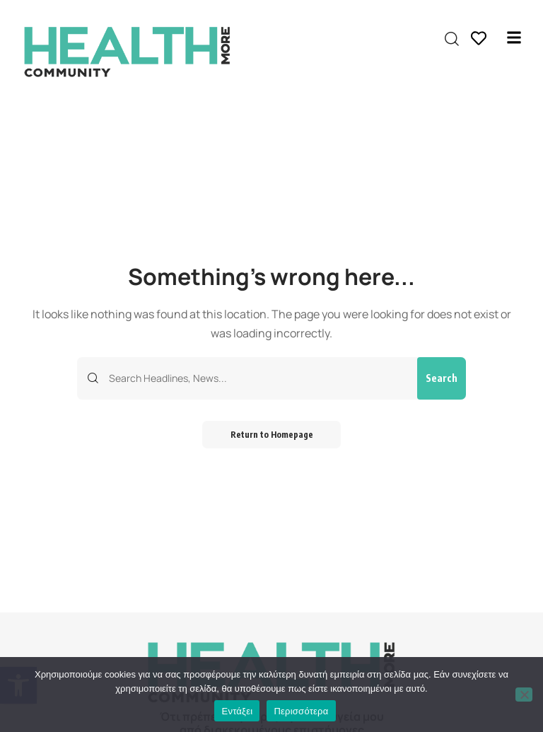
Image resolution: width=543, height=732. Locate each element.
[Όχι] (523, 694)
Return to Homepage (271, 434)
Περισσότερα (301, 711)
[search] (452, 39)
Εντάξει (236, 711)
